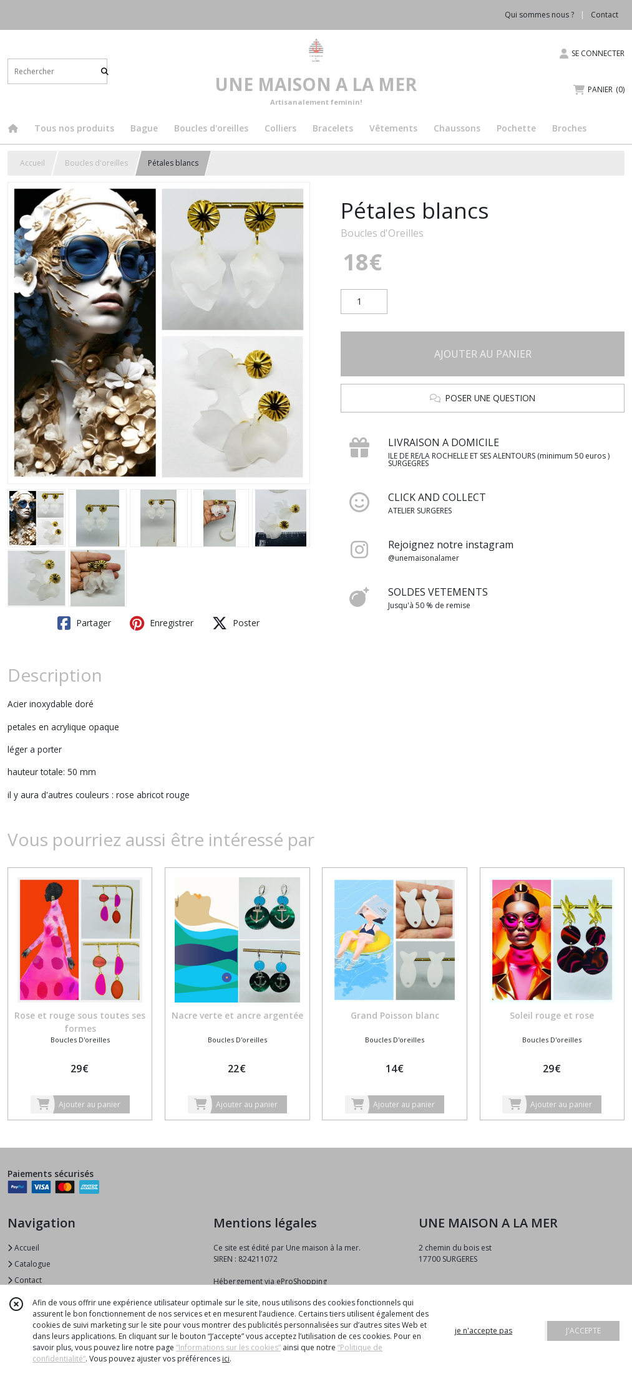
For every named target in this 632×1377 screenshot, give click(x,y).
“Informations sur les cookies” (228, 1347)
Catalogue (29, 1264)
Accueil (32, 163)
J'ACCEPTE (583, 1330)
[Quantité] (364, 301)
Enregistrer (161, 623)
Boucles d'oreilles (96, 163)
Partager (84, 623)
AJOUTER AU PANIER (483, 354)
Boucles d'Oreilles (382, 233)
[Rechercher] (105, 71)
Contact (604, 14)
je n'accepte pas (483, 1330)
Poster (236, 623)
